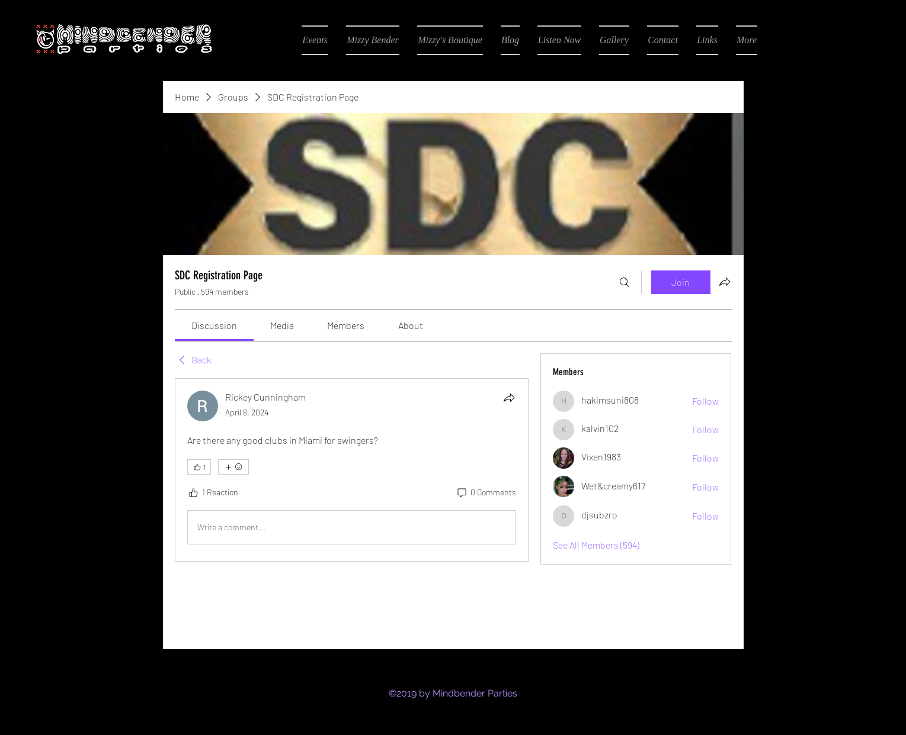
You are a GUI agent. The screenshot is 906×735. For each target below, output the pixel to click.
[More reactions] (233, 467)
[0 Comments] (486, 492)
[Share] (509, 398)
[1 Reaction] (212, 492)
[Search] (624, 282)
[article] (352, 470)
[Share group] (725, 282)
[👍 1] (199, 467)
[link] (214, 325)
